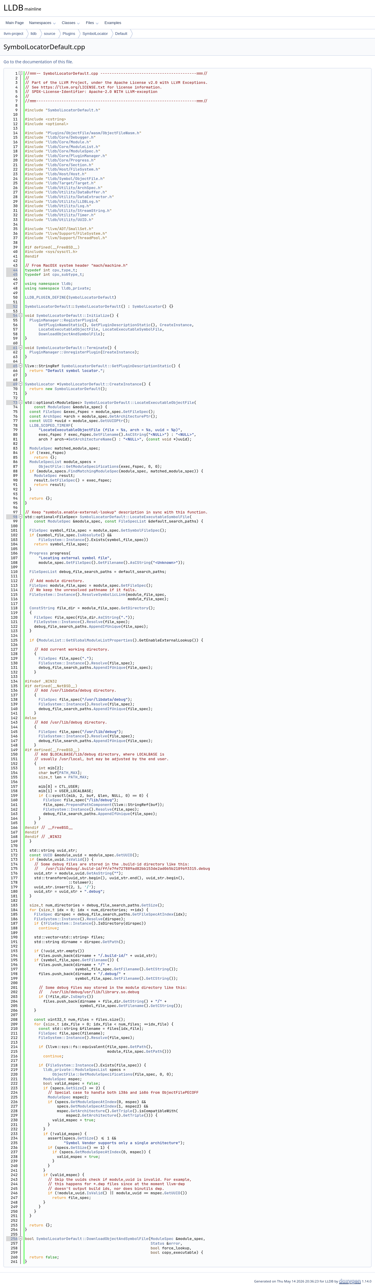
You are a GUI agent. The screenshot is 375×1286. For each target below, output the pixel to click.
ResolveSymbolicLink (103, 594)
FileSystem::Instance (61, 539)
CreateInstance (176, 324)
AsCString (135, 434)
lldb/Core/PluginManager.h (76, 155)
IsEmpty (79, 996)
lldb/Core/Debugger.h (70, 137)
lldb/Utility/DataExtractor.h (80, 196)
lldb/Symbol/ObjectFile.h (75, 178)
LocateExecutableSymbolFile (132, 329)
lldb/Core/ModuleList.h (73, 146)
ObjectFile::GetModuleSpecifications (79, 466)
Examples (113, 23)
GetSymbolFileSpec (140, 530)
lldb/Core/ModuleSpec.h (73, 151)
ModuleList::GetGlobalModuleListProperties (85, 640)
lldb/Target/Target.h (70, 183)
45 (12, 274)
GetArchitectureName (90, 439)
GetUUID (124, 855)
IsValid (74, 859)
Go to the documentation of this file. (38, 61)
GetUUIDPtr (111, 420)
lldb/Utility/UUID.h (69, 219)
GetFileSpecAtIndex (152, 914)
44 (12, 270)
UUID (47, 420)
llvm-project (13, 33)
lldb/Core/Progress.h (70, 160)
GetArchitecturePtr (130, 416)
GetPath (111, 941)
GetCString (157, 969)
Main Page (15, 23)
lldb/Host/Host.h (66, 173)
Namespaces (42, 23)
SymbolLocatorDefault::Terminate (71, 347)
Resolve (95, 621)
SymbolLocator (95, 33)
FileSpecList (132, 521)
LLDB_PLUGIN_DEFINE (45, 297)
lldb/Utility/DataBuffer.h (76, 192)
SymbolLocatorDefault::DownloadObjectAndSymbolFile (92, 1238)
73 (12, 402)
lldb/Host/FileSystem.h (73, 169)
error (174, 1243)
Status (157, 1243)
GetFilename (106, 434)
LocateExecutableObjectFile (68, 329)
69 (12, 384)
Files (92, 23)
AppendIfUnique (105, 626)
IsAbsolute (88, 535)
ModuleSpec (59, 406)
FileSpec (52, 411)
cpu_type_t (63, 270)
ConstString (42, 607)
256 (12, 1238)
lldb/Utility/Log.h (68, 205)
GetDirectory (135, 607)
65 (12, 365)
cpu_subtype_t (67, 274)
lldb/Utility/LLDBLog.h (73, 201)
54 (12, 315)
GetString (133, 1001)
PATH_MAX (68, 772)
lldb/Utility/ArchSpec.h (74, 187)
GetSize (150, 905)
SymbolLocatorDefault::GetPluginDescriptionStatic (116, 365)
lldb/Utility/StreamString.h (79, 210)
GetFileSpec (135, 411)
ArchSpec (52, 416)
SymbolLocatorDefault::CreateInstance (100, 384)
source (49, 33)
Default (121, 33)
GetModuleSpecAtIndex (93, 1101)
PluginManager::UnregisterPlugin (65, 352)
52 (12, 306)
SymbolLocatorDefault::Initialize (73, 315)
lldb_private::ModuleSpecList (75, 1069)
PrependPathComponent (89, 804)
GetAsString (99, 873)
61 (12, 347)
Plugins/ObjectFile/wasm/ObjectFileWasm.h (93, 132)
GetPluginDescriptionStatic (121, 324)
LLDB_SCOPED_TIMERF (50, 425)
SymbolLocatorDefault (91, 297)
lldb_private (75, 288)
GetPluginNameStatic (60, 324)
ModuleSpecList (46, 461)
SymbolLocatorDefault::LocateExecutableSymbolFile (134, 516)
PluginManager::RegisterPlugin (63, 320)
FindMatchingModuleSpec (93, 471)
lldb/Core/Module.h (68, 142)
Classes (71, 23)
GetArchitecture (88, 1110)
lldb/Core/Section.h (69, 164)
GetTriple (122, 1110)
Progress (39, 553)
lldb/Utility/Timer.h (70, 214)
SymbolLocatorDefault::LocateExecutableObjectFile (139, 402)
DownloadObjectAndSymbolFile (69, 333)
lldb (33, 33)
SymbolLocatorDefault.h (73, 110)
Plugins (69, 33)
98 (12, 516)
